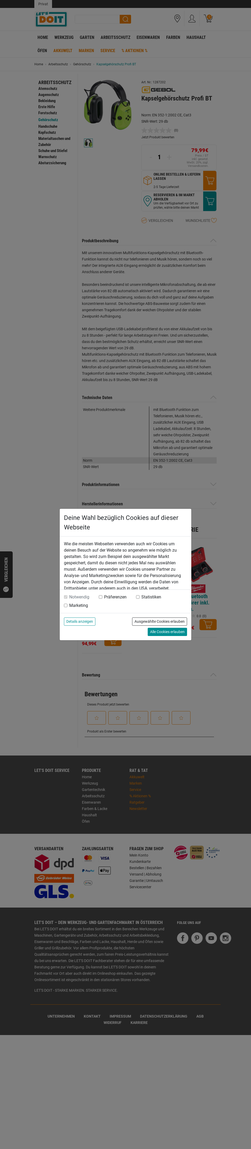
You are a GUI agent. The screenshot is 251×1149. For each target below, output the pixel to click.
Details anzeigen (79, 621)
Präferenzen (115, 596)
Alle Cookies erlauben (167, 632)
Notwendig (79, 596)
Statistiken (151, 596)
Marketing (78, 605)
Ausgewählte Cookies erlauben (159, 621)
